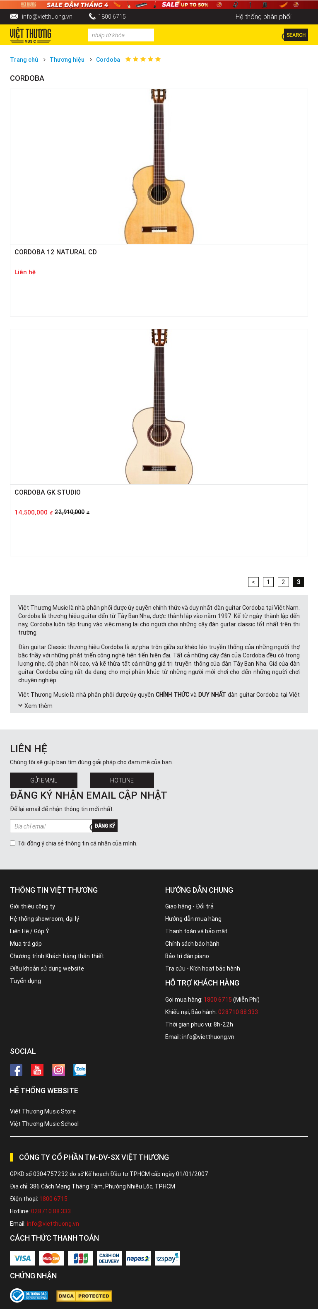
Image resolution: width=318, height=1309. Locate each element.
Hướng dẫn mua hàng (193, 919)
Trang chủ (24, 59)
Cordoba (108, 59)
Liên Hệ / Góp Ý (29, 931)
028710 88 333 (238, 1012)
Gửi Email (43, 780)
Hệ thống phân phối (264, 16)
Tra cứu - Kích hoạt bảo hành (202, 968)
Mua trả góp (26, 943)
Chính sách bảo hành (192, 943)
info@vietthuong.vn (47, 16)
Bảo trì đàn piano (187, 956)
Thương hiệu (67, 59)
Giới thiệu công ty (32, 906)
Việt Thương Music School (44, 1124)
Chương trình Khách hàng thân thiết (57, 956)
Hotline (122, 780)
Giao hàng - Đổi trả (189, 906)
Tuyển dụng (25, 981)
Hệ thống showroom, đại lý (44, 919)
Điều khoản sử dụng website (47, 968)
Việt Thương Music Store (43, 1111)
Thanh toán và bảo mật (196, 931)
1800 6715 (112, 16)
